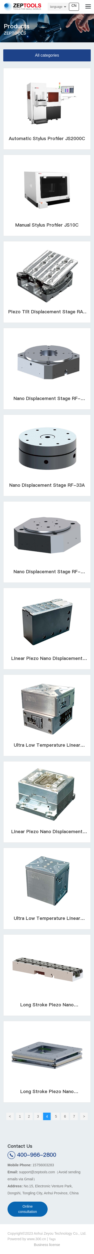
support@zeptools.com (37, 1172)
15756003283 (43, 1165)
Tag (51, 1239)
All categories (47, 55)
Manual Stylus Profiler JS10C (46, 225)
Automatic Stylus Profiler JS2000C (47, 138)
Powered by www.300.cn (27, 1239)
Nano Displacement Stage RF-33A (47, 485)
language (56, 7)
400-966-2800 (36, 1155)
